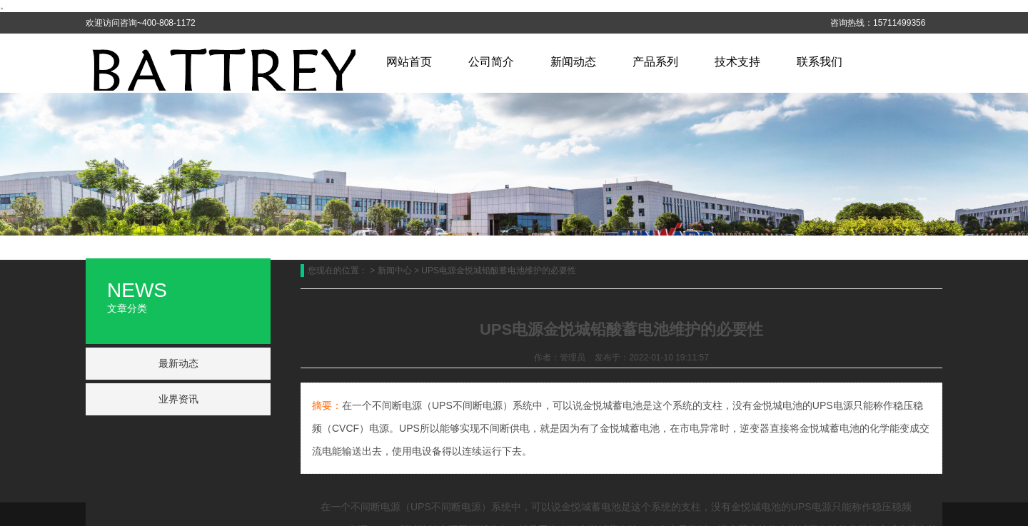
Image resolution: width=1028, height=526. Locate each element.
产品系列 (655, 62)
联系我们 (819, 62)
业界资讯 (178, 399)
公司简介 (491, 62)
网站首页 (409, 62)
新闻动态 (573, 62)
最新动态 (178, 363)
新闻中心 (395, 270)
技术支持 (737, 62)
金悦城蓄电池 (591, 506)
